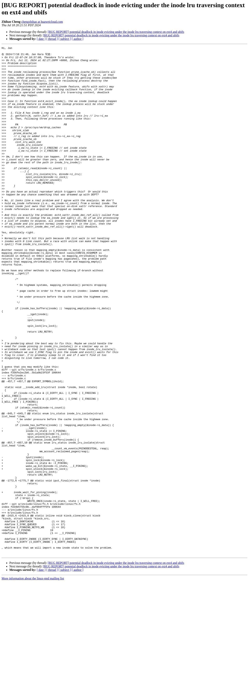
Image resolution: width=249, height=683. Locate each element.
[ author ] (77, 38)
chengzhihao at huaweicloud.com (42, 21)
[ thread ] (52, 38)
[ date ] (41, 38)
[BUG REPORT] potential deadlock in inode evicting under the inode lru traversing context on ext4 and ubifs (116, 31)
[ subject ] (65, 38)
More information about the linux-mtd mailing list (33, 679)
